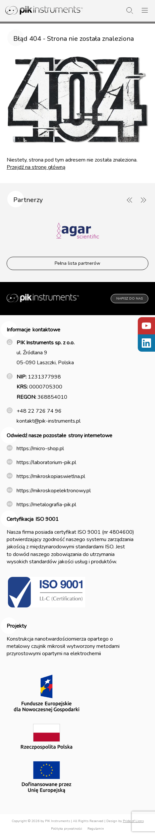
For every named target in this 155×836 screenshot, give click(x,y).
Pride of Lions (133, 821)
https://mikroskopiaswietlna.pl (51, 476)
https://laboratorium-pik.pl (46, 462)
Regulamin (95, 828)
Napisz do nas (129, 298)
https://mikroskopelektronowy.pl (54, 490)
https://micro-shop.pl (40, 448)
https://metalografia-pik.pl (46, 504)
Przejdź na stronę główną (36, 167)
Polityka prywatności (66, 828)
